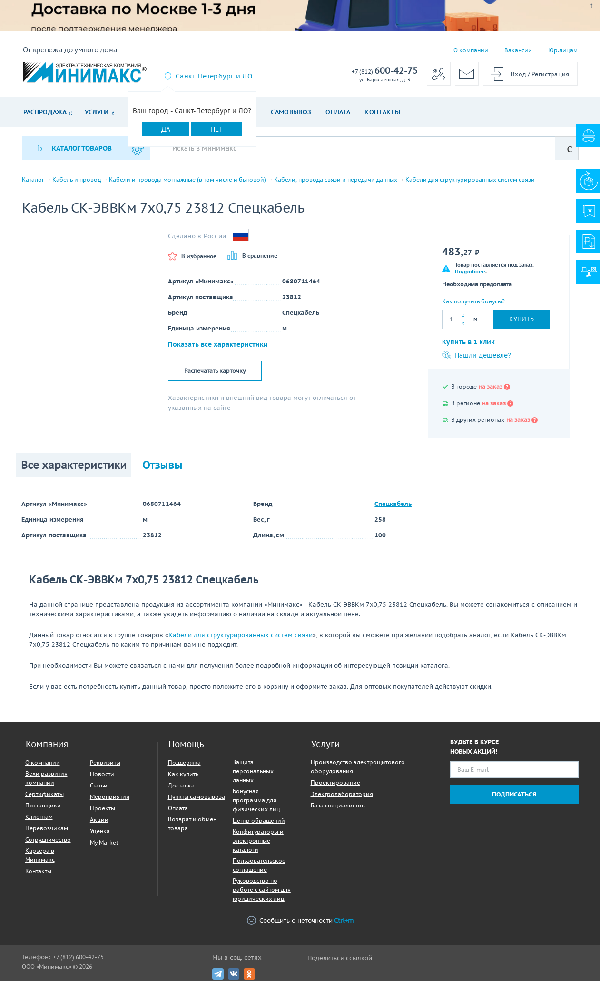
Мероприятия (109, 796)
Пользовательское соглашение (259, 865)
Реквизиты (105, 762)
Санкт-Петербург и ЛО (214, 76)
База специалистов (338, 805)
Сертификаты (44, 793)
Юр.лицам (563, 50)
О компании (470, 50)
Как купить (183, 773)
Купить (521, 319)
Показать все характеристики (218, 344)
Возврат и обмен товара (192, 824)
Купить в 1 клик (468, 342)
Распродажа (45, 112)
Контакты (382, 112)
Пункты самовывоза (196, 796)
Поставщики (43, 805)
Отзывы (162, 465)
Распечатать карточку (215, 370)
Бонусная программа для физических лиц (256, 800)
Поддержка (184, 762)
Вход (518, 74)
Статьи (99, 785)
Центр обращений (259, 820)
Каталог (33, 179)
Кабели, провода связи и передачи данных (335, 179)
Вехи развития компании (46, 778)
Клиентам (39, 816)
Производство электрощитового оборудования (358, 766)
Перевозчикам (46, 828)
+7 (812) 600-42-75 (78, 957)
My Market (104, 842)
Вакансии (518, 50)
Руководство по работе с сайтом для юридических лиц (262, 889)
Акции (99, 819)
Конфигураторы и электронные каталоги (258, 840)
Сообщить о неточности (300, 920)
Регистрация (550, 74)
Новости (102, 773)
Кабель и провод (76, 179)
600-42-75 (385, 71)
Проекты (102, 808)
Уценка (100, 831)
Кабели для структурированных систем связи (470, 179)
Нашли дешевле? (476, 355)
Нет (216, 129)
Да (165, 129)
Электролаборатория (342, 793)
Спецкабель (393, 504)
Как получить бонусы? (473, 301)
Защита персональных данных (253, 771)
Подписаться (514, 794)
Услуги (97, 112)
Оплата (337, 112)
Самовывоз (291, 112)
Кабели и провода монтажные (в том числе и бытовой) (187, 179)
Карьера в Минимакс (40, 855)
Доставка (181, 785)
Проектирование (335, 782)
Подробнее (470, 271)
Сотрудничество (48, 839)
